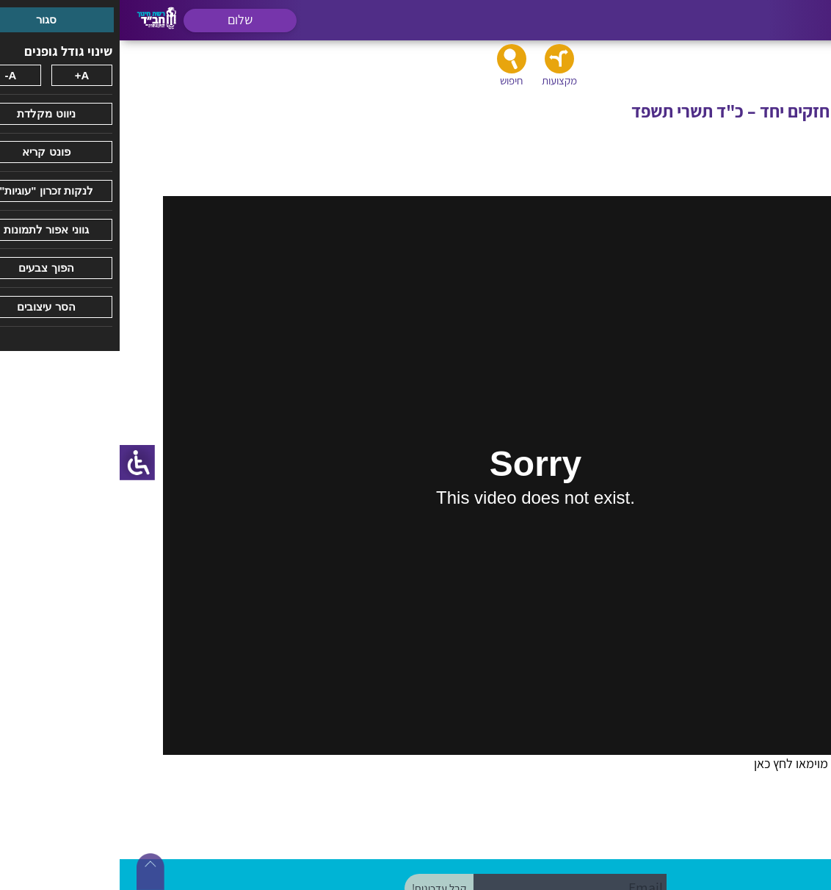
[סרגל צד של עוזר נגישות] (17, 462)
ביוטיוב (738, 794)
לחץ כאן (653, 763)
